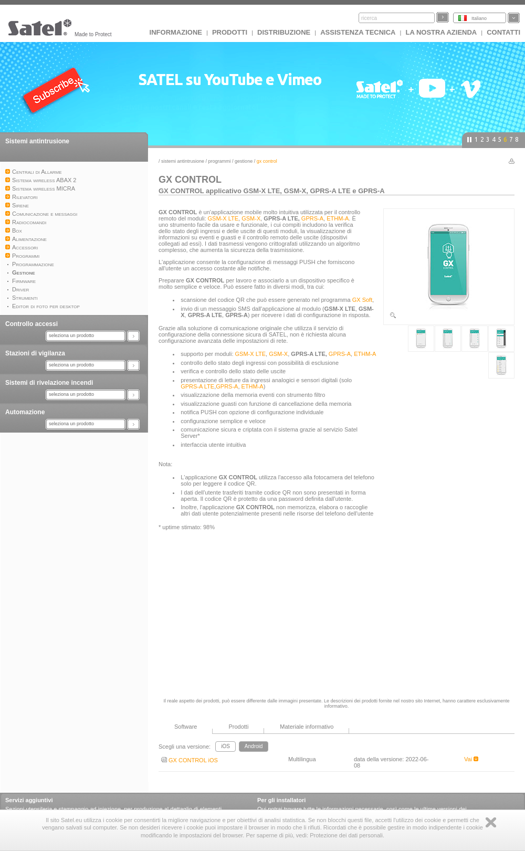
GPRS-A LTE (197, 386)
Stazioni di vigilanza (35, 353)
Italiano (479, 18)
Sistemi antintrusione (37, 141)
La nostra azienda (441, 32)
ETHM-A (338, 218)
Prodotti (229, 32)
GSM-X (251, 218)
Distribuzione (283, 32)
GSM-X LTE (223, 218)
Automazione (25, 412)
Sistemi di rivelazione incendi (49, 382)
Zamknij (491, 822)
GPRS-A (312, 218)
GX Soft (362, 300)
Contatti (503, 32)
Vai (471, 759)
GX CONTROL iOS (189, 760)
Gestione (244, 161)
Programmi (219, 161)
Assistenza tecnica (357, 32)
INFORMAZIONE (176, 32)
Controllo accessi (31, 324)
